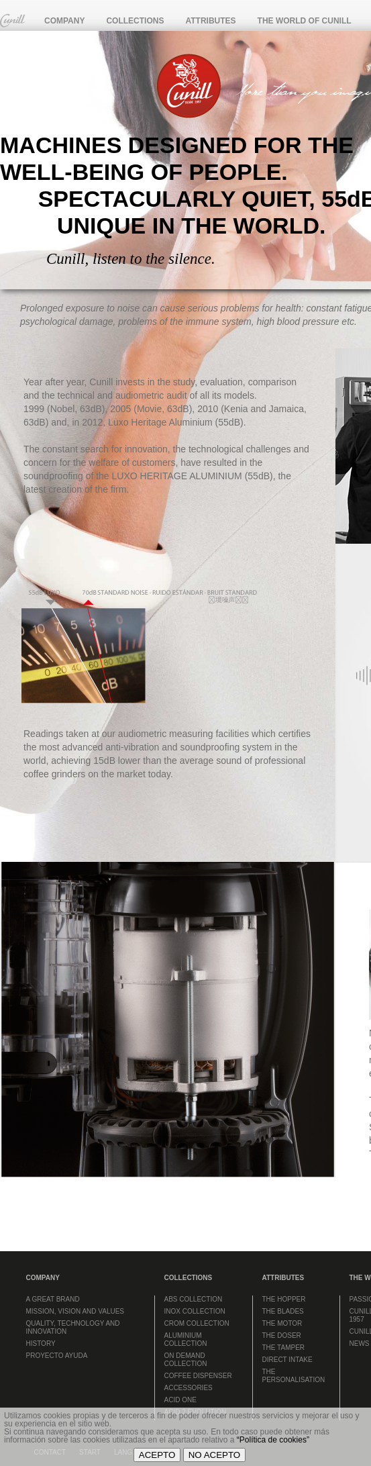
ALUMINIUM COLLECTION (185, 1339)
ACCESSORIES (188, 1387)
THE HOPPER (284, 1299)
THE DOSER (281, 1335)
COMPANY (64, 21)
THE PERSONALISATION (293, 1375)
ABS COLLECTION (193, 1299)
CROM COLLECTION (196, 1323)
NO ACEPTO (215, 1455)
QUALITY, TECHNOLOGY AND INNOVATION (73, 1327)
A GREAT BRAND (53, 1299)
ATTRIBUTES (210, 21)
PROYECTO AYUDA (57, 1355)
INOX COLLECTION (194, 1311)
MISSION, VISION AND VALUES (75, 1311)
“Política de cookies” (273, 1440)
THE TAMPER (283, 1347)
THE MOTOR (282, 1323)
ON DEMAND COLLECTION (185, 1359)
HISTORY (41, 1343)
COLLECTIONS (135, 21)
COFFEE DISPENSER (198, 1375)
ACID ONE (180, 1400)
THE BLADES (283, 1311)
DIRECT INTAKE (287, 1359)
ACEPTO (157, 1455)
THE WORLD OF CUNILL (305, 21)
